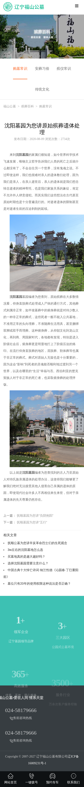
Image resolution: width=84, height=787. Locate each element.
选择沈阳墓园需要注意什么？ (28, 563)
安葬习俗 (42, 68)
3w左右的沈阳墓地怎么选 (25, 550)
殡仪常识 (64, 68)
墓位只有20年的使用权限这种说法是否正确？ (39, 583)
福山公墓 (9, 106)
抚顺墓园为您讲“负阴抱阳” (35, 515)
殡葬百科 (27, 106)
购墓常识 (20, 68)
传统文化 (42, 89)
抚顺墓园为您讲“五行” (32, 522)
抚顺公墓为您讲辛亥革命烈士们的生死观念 (37, 543)
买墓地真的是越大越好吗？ (26, 556)
